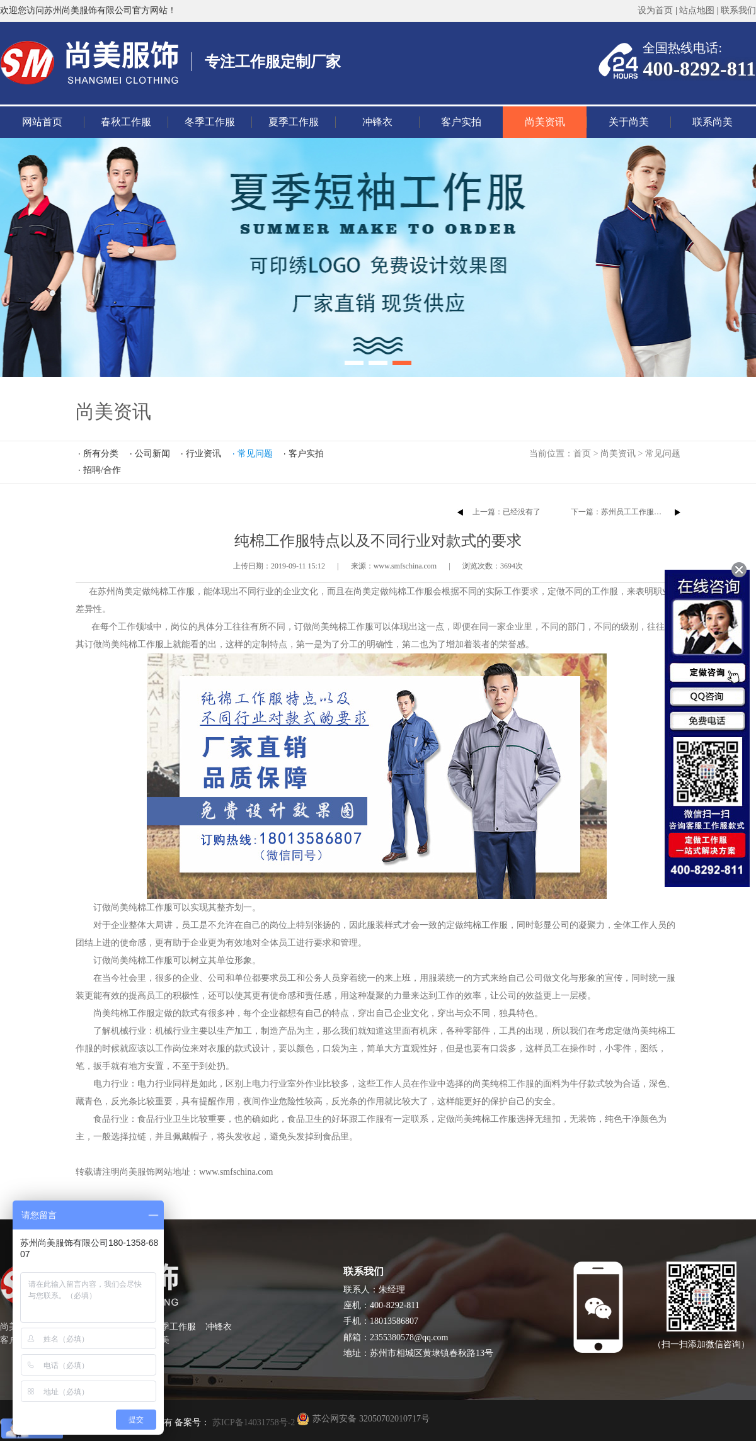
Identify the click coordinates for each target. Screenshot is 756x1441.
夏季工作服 (293, 121)
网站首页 (42, 121)
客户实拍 (461, 121)
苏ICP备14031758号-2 (252, 1422)
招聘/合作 (102, 470)
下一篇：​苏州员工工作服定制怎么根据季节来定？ (654, 511)
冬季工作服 (210, 121)
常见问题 (662, 453)
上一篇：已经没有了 (506, 511)
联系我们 (738, 10)
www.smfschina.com (236, 1172)
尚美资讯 (545, 121)
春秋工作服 (126, 121)
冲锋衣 (377, 121)
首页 (582, 453)
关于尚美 (629, 121)
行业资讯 (203, 453)
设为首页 (655, 10)
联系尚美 (712, 121)
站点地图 (696, 10)
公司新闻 (152, 453)
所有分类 (100, 453)
